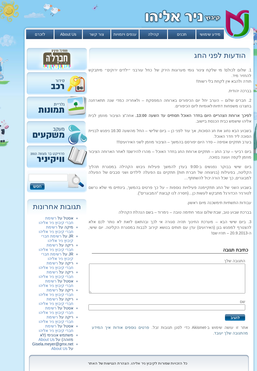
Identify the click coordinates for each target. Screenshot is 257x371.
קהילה (153, 34)
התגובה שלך (234, 261)
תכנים (182, 34)
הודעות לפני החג (220, 55)
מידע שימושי (210, 34)
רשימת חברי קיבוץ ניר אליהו (56, 220)
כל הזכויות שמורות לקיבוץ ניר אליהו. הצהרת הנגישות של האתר (137, 363)
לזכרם (40, 34)
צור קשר (96, 34)
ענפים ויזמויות (125, 34)
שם (242, 301)
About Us (68, 34)
